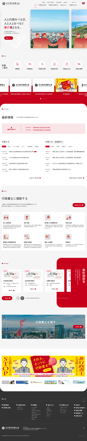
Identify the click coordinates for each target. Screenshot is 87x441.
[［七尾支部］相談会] (11, 281)
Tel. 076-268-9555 (26, 429)
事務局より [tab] (64, 146)
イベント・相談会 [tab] (16, 146)
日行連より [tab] (70, 146)
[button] (7, 85)
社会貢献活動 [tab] (29, 146)
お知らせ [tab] (9, 146)
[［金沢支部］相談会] (33, 281)
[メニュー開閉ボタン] (83, 3)
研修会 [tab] (58, 146)
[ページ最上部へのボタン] (84, 399)
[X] (83, 428)
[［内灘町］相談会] (54, 281)
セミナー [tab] (23, 146)
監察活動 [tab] (36, 146)
